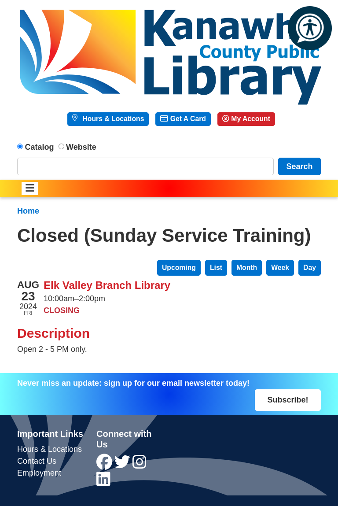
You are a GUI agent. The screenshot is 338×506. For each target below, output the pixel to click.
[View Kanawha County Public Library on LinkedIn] (103, 482)
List (216, 267)
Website (81, 147)
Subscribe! (287, 399)
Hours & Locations (112, 118)
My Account (246, 118)
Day (309, 267)
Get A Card (183, 118)
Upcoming (179, 267)
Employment (39, 473)
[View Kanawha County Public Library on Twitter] (123, 465)
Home (28, 211)
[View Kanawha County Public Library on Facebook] (105, 465)
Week (280, 267)
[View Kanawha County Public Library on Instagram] (139, 465)
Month (246, 267)
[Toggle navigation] (30, 189)
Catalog (39, 147)
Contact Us (36, 461)
